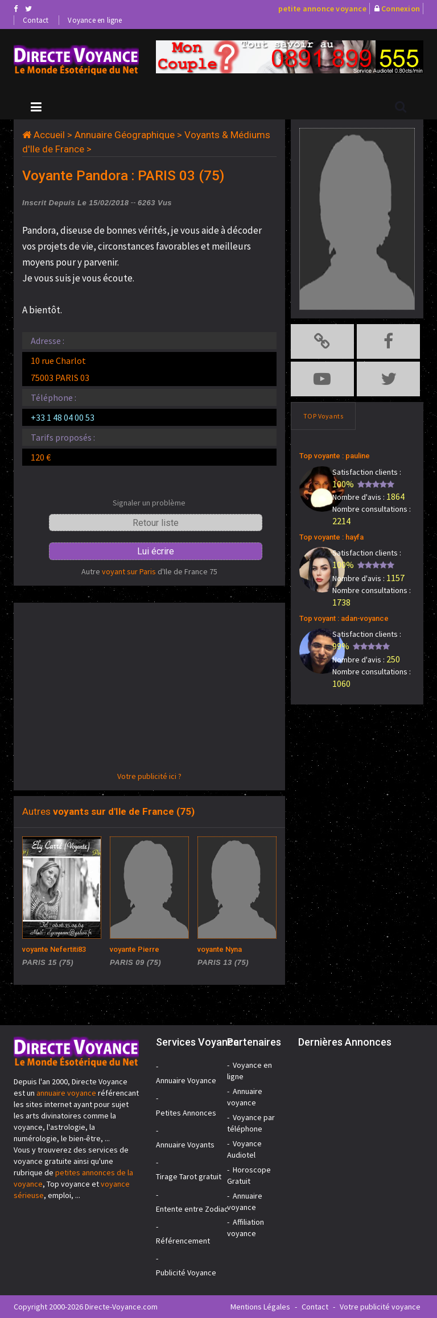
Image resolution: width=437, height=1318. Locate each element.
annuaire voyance (66, 1093)
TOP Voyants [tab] (323, 416)
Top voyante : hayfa (331, 537)
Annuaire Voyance (186, 1080)
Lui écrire (155, 551)
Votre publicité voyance (380, 1307)
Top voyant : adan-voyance (344, 618)
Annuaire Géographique (125, 134)
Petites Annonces (186, 1113)
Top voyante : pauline (334, 455)
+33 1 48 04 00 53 (62, 417)
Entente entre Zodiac (192, 1209)
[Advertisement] (149, 690)
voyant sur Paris (129, 571)
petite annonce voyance (322, 8)
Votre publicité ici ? (149, 776)
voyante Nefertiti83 (54, 949)
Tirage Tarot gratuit (188, 1176)
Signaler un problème (149, 503)
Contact (35, 20)
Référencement (183, 1241)
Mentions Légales (260, 1307)
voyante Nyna (219, 949)
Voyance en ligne (95, 20)
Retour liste (156, 522)
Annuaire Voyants (185, 1144)
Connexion (400, 8)
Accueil (49, 134)
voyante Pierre (134, 949)
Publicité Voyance (186, 1272)
